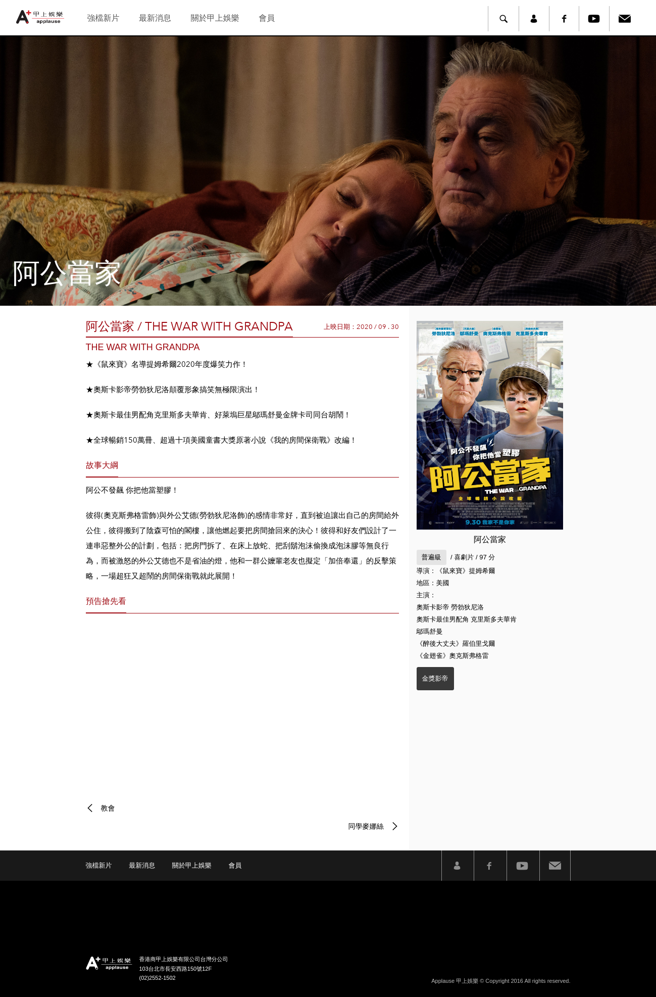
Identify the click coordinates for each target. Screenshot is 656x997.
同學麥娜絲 (366, 826)
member (534, 18)
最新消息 (155, 18)
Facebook (564, 18)
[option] (328, 171)
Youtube (594, 18)
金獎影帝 (435, 678)
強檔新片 (103, 18)
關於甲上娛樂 (215, 18)
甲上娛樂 (41, 17)
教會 (108, 808)
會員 (267, 18)
